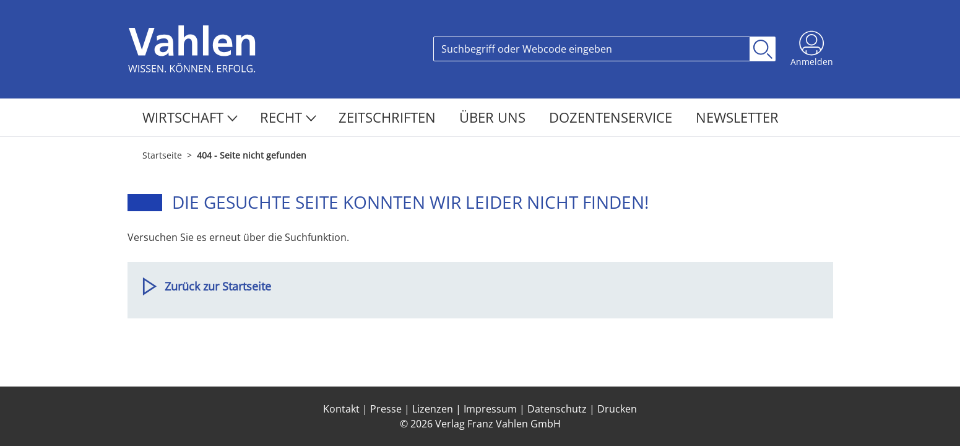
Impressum (490, 409)
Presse (386, 409)
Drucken (617, 409)
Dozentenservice (612, 117)
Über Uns (494, 117)
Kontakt (341, 409)
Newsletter (737, 117)
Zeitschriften (389, 117)
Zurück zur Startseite (218, 286)
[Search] (591, 49)
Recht (288, 117)
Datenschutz (557, 409)
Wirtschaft (190, 117)
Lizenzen (432, 409)
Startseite (162, 155)
